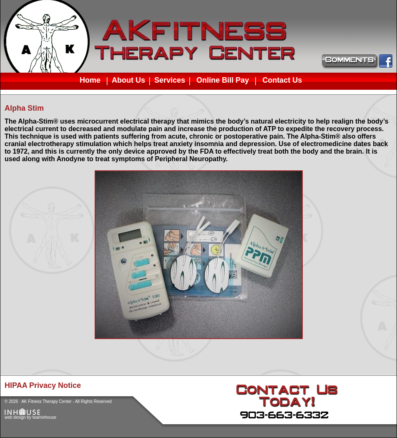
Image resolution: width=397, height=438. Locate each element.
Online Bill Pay (222, 80)
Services (169, 80)
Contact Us (282, 80)
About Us (128, 80)
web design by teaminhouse (30, 415)
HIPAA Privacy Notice (43, 385)
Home (90, 80)
